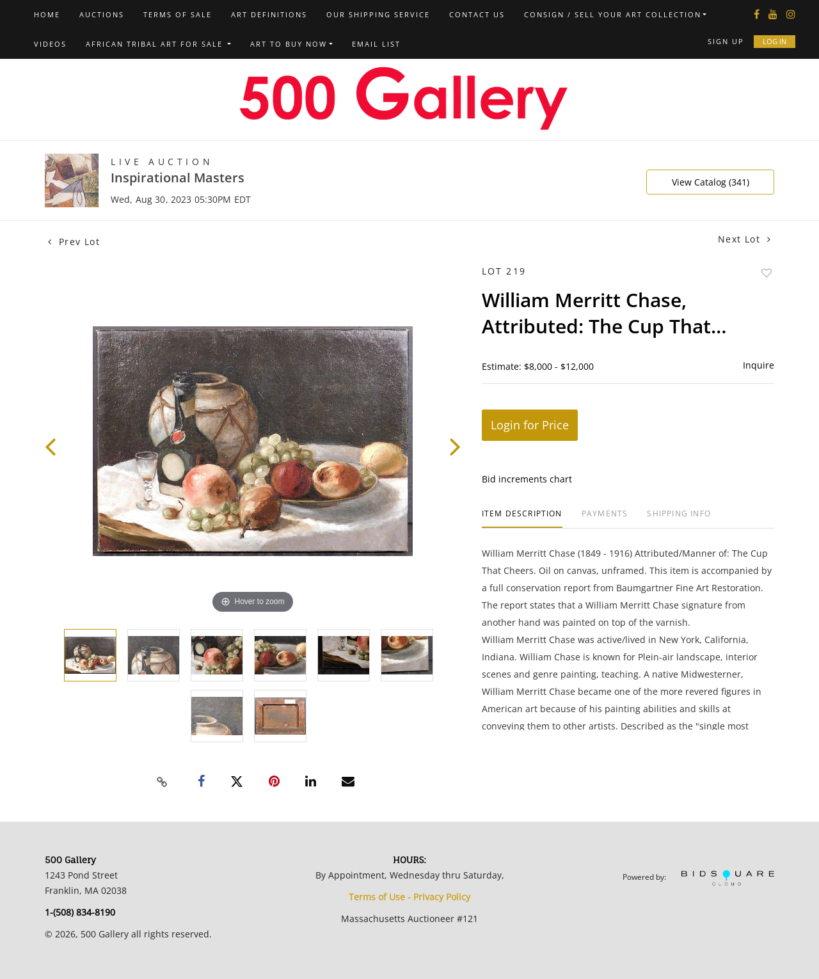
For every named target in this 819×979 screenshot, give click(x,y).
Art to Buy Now (288, 44)
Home (47, 14)
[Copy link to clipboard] (162, 782)
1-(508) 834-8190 (80, 912)
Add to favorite (766, 273)
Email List (376, 44)
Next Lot (744, 239)
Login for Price (530, 425)
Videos (50, 44)
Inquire (758, 365)
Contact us (477, 14)
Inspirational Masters (177, 177)
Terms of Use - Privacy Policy (409, 897)
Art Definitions (269, 14)
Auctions (101, 14)
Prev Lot (74, 241)
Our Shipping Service (378, 14)
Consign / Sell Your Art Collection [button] (612, 14)
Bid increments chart (527, 479)
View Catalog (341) (710, 182)
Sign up (726, 41)
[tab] (522, 518)
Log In (774, 41)
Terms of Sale (177, 14)
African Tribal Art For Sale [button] (156, 44)
